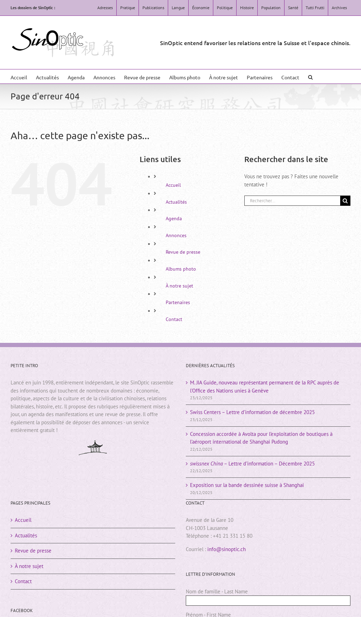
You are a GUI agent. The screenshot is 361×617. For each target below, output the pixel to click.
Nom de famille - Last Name (217, 591)
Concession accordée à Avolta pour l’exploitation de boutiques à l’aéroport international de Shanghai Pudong (261, 438)
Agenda (174, 218)
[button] (310, 76)
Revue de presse (183, 252)
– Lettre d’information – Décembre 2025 (252, 463)
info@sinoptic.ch (226, 549)
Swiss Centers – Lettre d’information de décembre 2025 (252, 412)
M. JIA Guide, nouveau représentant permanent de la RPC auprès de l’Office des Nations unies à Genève (264, 386)
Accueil (173, 185)
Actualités (176, 202)
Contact (174, 319)
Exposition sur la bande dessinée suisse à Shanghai (247, 485)
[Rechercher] (345, 201)
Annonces (176, 235)
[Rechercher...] (292, 201)
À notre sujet (179, 286)
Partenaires (178, 302)
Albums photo (181, 269)
